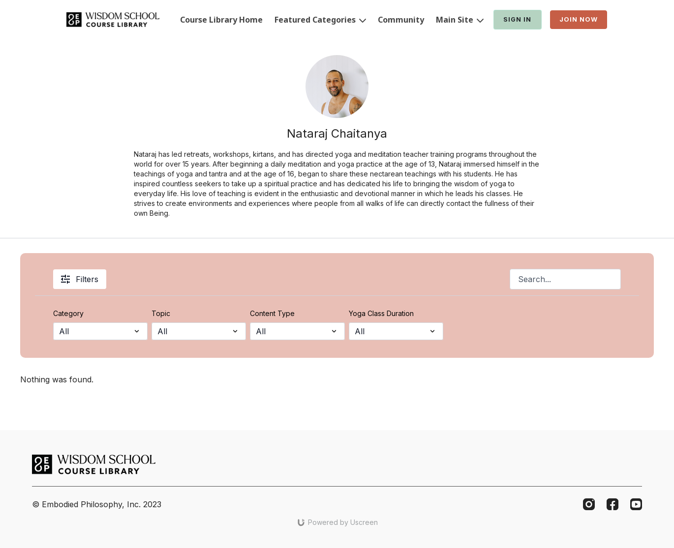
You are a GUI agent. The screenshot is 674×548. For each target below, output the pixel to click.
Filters (79, 279)
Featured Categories (320, 19)
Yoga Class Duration (381, 313)
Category (68, 313)
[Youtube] (636, 504)
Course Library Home (221, 19)
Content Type (272, 313)
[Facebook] (612, 504)
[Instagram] (589, 504)
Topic (161, 313)
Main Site (460, 19)
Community (401, 19)
